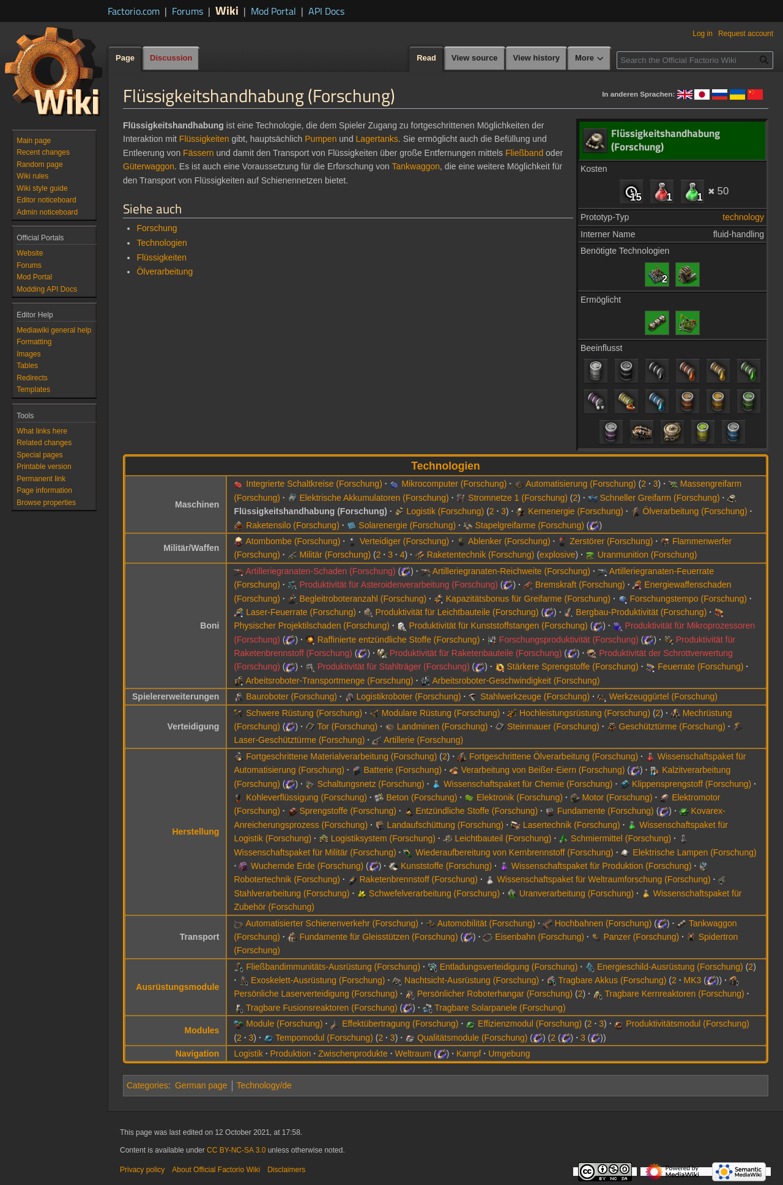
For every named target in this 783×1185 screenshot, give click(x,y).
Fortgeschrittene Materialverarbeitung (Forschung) (341, 756)
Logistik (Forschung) (445, 511)
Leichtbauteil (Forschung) (503, 838)
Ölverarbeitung (164, 271)
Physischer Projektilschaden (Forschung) (311, 625)
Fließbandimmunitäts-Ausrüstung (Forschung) (333, 967)
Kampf (468, 1053)
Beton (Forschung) (422, 797)
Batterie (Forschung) (402, 770)
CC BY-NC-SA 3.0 (236, 1150)
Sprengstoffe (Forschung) (347, 811)
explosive (557, 554)
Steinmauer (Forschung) (553, 726)
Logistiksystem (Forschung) (383, 838)
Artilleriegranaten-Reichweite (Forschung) (511, 571)
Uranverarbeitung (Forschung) (576, 893)
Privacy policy (142, 1169)
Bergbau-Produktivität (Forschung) (641, 612)
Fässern (198, 153)
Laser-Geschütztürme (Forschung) (299, 740)
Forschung (156, 228)
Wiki (227, 10)
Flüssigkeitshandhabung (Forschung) (310, 511)
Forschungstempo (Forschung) (688, 599)
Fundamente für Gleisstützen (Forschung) (378, 937)
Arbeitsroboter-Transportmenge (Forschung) (330, 680)
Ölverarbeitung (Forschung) (695, 511)
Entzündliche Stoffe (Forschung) (476, 811)
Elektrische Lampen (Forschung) (694, 852)
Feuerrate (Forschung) (700, 666)
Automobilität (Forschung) (486, 923)
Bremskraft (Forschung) (580, 584)
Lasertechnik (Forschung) (571, 825)
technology (743, 217)
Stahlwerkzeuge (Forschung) (535, 696)
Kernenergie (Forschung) (575, 511)
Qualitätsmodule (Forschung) (472, 1038)
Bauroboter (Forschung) (291, 696)
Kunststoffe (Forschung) (446, 866)
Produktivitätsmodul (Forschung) (687, 1023)
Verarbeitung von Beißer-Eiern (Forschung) (543, 770)
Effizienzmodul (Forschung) (530, 1023)
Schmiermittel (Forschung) (621, 838)
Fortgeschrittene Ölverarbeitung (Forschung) (553, 756)
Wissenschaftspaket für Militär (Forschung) (315, 852)
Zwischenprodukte (353, 1053)
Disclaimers (286, 1169)
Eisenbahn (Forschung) (539, 937)
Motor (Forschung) (617, 797)
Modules (202, 1030)
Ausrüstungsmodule (177, 987)
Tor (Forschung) (347, 726)
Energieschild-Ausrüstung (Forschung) (670, 967)
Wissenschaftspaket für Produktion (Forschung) (601, 866)
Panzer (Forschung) (641, 937)
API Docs (326, 11)
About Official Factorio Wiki (216, 1169)
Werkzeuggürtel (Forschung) (663, 696)
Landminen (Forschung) (442, 726)
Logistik (248, 1053)
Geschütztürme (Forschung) (672, 726)
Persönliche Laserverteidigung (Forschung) (316, 994)
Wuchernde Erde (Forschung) (307, 866)
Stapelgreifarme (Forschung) (529, 525)
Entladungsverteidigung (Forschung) (509, 967)
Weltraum (413, 1053)
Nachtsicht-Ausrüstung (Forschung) (471, 980)
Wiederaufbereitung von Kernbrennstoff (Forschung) (514, 852)
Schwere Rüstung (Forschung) (304, 713)
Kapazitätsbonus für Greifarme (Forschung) (528, 599)
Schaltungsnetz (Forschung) (371, 784)
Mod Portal (273, 11)
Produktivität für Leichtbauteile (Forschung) (457, 612)
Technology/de (264, 1085)
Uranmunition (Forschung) (647, 554)
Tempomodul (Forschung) (324, 1038)
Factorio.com (134, 11)
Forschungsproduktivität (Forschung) (569, 639)
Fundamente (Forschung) (605, 811)
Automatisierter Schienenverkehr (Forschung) (332, 923)
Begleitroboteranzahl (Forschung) (362, 599)
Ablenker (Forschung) (509, 541)
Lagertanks (377, 139)
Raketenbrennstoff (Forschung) (418, 879)
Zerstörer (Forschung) (611, 541)
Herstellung (195, 831)
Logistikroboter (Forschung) (408, 696)
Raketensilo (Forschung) (293, 525)
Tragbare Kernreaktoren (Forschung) (674, 994)
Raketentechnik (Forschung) (481, 554)
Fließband (524, 153)
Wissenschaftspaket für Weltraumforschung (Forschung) (604, 879)
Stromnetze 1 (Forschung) (518, 498)
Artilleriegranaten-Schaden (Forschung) (321, 571)
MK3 (693, 980)
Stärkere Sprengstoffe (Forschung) (572, 666)
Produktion (290, 1053)
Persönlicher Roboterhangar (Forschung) (495, 994)
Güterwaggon (148, 166)
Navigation (198, 1053)
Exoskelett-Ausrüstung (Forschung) (318, 980)
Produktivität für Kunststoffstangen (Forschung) (498, 625)
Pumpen (320, 139)
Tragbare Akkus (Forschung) (612, 980)
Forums (187, 11)
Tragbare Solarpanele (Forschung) (499, 1008)
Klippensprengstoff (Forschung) (691, 784)
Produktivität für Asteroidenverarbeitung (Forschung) (398, 584)
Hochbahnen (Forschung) (603, 923)
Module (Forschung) (284, 1023)
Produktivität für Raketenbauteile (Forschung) (476, 653)
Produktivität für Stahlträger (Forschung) (393, 666)
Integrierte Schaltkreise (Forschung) (314, 484)
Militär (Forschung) (335, 554)
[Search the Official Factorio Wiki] (695, 60)
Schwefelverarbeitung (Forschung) (434, 893)
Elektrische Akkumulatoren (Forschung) (373, 498)
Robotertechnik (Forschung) (287, 879)
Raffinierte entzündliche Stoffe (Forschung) (398, 639)
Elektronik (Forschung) (520, 797)
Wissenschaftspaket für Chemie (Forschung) (527, 784)
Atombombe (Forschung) (293, 541)
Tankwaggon (416, 166)
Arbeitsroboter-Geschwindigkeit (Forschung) (515, 680)
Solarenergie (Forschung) (407, 525)
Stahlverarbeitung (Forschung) (291, 893)
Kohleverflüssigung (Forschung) (306, 797)
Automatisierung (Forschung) (580, 484)
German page (201, 1085)
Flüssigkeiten (204, 139)
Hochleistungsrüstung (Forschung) (584, 713)
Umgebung (509, 1053)
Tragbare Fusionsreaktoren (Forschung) (322, 1008)
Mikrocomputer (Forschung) (454, 484)
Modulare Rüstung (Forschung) (441, 713)
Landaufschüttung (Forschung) (445, 825)
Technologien (161, 243)
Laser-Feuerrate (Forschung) (301, 612)
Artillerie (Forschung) (423, 740)
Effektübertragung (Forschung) (400, 1023)
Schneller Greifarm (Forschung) (660, 498)
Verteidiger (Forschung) (404, 541)
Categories (147, 1085)
